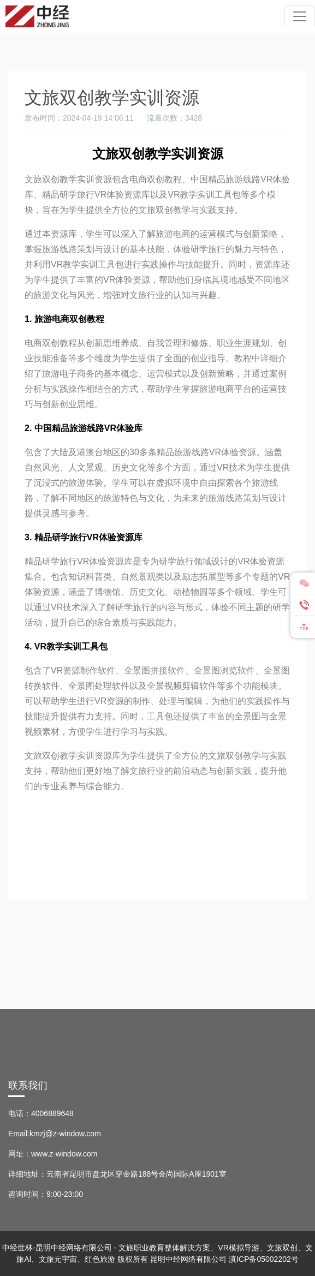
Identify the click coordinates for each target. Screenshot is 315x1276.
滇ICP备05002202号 (264, 1259)
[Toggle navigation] (299, 16)
